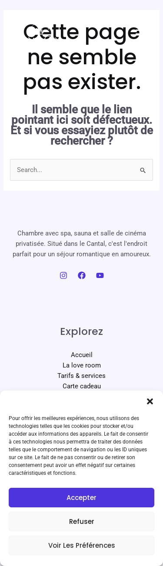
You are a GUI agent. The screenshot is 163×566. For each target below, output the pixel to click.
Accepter (81, 497)
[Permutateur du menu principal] (142, 30)
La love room (82, 365)
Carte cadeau (82, 386)
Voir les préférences (81, 545)
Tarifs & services (81, 376)
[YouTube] (100, 275)
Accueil (82, 355)
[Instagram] (63, 275)
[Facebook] (82, 275)
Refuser (81, 521)
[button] (150, 401)
